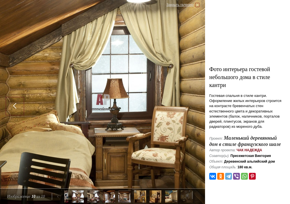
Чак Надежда (249, 150)
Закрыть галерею (180, 5)
